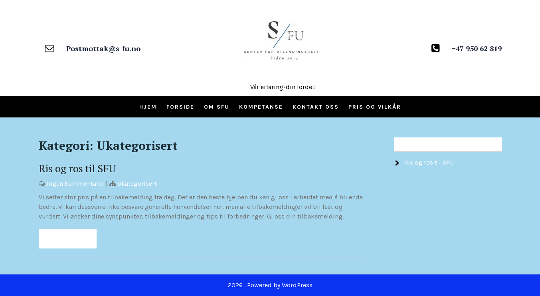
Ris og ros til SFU (77, 168)
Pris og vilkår (374, 106)
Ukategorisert (137, 183)
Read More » (68, 238)
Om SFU (216, 106)
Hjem (148, 106)
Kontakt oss (316, 106)
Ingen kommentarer (75, 183)
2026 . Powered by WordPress (270, 285)
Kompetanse (261, 106)
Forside (180, 106)
